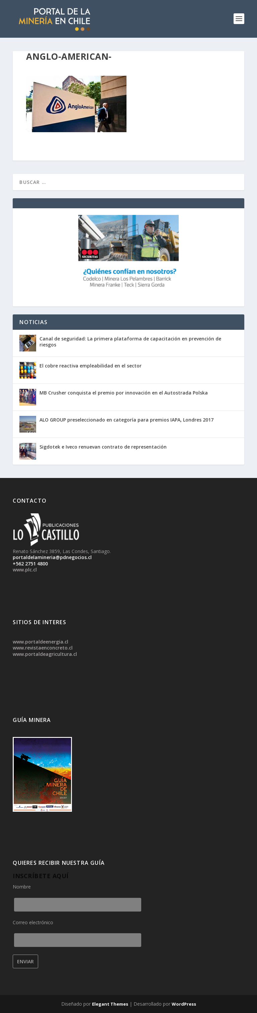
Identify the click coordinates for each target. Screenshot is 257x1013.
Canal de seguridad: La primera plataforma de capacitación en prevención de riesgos (130, 341)
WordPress (184, 1004)
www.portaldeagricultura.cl (45, 654)
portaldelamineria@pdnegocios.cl (52, 557)
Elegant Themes (110, 1004)
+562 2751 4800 (30, 563)
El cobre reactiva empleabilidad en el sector (90, 365)
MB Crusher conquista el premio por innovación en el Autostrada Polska (123, 393)
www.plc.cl (25, 569)
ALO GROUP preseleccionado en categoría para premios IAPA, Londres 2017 (126, 420)
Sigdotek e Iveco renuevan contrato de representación (103, 447)
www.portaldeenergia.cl (40, 642)
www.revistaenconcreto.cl (43, 648)
